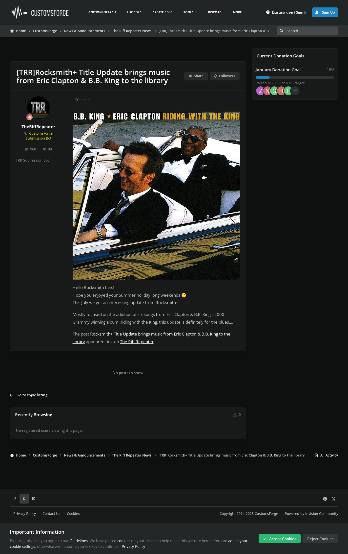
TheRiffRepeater (38, 126)
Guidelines (79, 540)
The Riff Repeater (137, 341)
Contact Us (51, 513)
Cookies (73, 513)
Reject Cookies (320, 538)
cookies (123, 540)
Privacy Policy (24, 513)
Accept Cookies (279, 538)
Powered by (311, 513)
